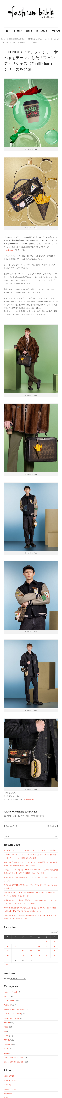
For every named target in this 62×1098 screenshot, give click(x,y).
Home (3, 39)
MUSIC (6, 1053)
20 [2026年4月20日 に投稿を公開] (7, 955)
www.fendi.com (29, 799)
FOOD (6, 1027)
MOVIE (6, 1036)
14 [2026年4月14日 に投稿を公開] (15, 951)
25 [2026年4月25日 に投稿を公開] (46, 955)
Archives (7, 978)
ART (5, 1031)
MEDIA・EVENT (9, 1001)
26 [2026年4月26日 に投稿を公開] (54, 955)
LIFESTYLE (8, 1044)
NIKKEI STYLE (9, 1076)
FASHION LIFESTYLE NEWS (16, 39)
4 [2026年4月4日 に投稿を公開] (46, 941)
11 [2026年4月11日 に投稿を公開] (46, 946)
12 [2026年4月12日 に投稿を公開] (54, 946)
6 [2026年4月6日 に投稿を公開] (7, 946)
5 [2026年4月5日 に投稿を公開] (54, 941)
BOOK (6, 1049)
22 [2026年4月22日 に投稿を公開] (23, 955)
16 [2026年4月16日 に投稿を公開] (31, 951)
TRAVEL (7, 1040)
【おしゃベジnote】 (11, 992)
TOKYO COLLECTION (11, 1018)
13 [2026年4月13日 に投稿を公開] (7, 951)
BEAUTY (7, 1023)
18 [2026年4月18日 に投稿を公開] (46, 951)
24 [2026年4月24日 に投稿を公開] (39, 955)
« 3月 (6, 965)
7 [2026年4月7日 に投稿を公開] (15, 946)
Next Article (52, 826)
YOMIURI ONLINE (10, 1080)
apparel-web (8, 1094)
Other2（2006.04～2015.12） (14, 1062)
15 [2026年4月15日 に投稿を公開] (23, 951)
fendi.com (9, 250)
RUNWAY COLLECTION (12, 1014)
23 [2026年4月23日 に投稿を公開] (31, 955)
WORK (6, 996)
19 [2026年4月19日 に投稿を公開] (54, 951)
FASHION (7, 1005)
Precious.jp (7, 1085)
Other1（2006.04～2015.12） (14, 1058)
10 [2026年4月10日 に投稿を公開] (39, 946)
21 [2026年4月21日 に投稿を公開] (15, 955)
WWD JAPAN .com (10, 1089)
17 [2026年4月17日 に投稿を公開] (39, 951)
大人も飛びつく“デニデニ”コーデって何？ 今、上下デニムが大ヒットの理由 (30, 850)
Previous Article (11, 826)
